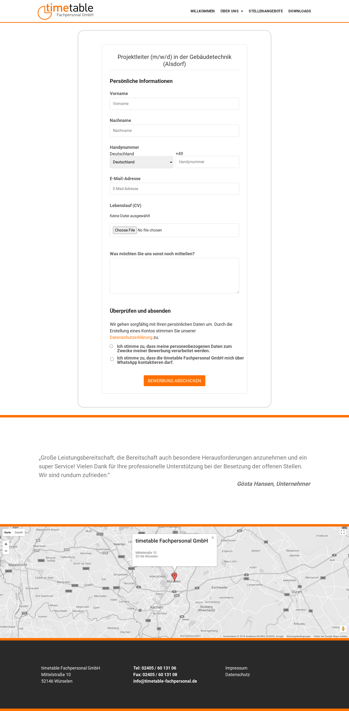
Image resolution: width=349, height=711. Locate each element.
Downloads (299, 11)
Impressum (236, 668)
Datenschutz (237, 674)
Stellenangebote (266, 11)
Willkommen (202, 11)
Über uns (232, 11)
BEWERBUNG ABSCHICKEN (174, 380)
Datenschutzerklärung (131, 337)
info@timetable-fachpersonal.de (165, 681)
